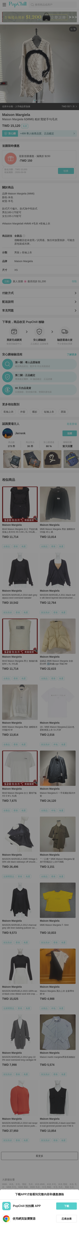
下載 (66, 1206)
